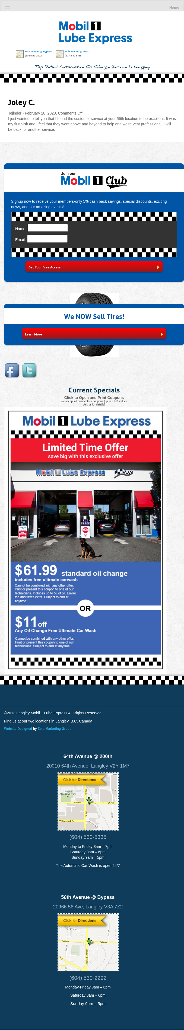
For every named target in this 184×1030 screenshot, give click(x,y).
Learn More (94, 334)
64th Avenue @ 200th (77, 51)
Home (174, 7)
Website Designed (18, 729)
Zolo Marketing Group (55, 729)
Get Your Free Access (94, 267)
